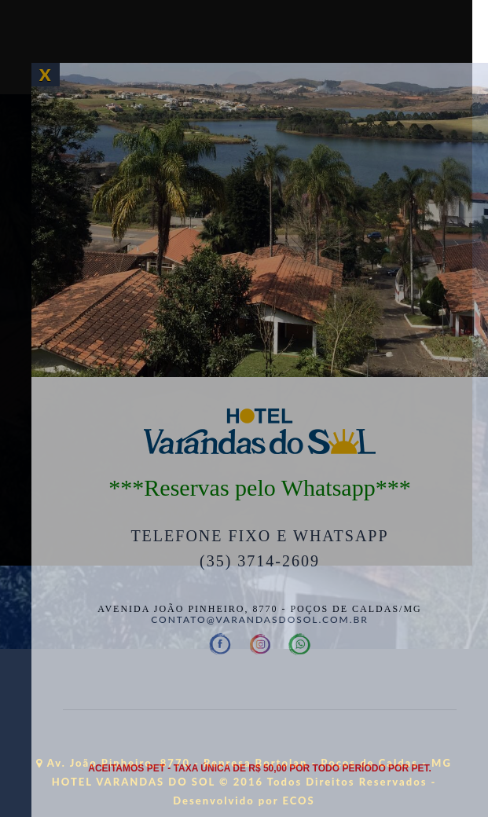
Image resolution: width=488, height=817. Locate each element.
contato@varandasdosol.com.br (260, 619)
